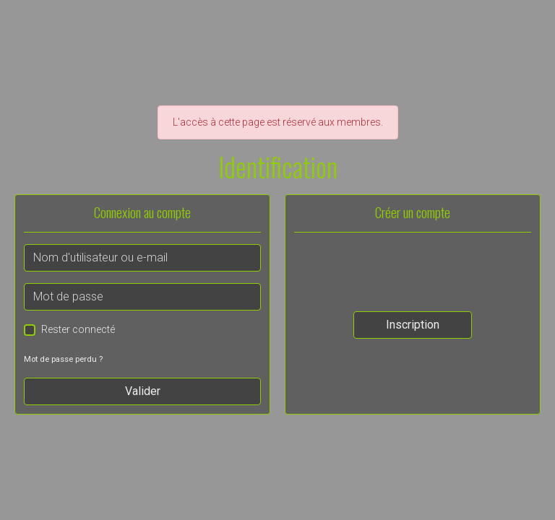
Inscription (412, 325)
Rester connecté (78, 329)
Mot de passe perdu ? (63, 359)
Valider (142, 391)
